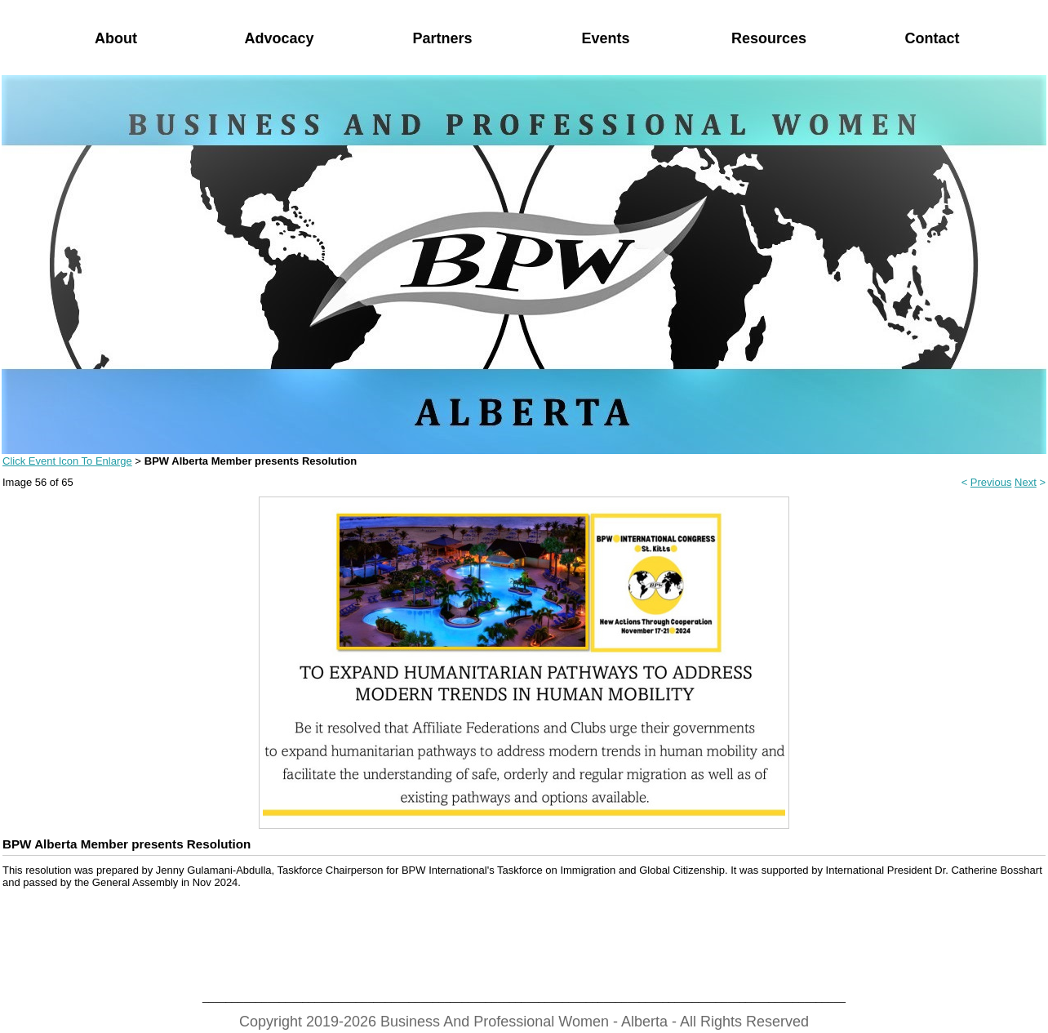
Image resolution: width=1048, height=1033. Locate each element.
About (116, 38)
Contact (932, 38)
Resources (768, 38)
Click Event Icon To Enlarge (67, 461)
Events (605, 38)
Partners (442, 38)
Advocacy (278, 38)
